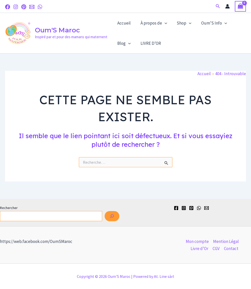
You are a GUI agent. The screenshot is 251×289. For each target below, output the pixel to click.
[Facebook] (7, 6)
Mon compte (197, 241)
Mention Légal (226, 241)
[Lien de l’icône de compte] (227, 6)
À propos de (152, 23)
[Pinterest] (23, 6)
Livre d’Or (199, 248)
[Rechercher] (112, 216)
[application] (162, 23)
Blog (123, 43)
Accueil (123, 23)
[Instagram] (15, 6)
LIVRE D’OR (149, 43)
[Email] (31, 6)
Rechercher (9, 207)
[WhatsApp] (39, 6)
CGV (216, 248)
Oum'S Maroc (57, 30)
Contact (231, 248)
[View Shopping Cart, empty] (240, 6)
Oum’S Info (210, 23)
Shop (181, 23)
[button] (218, 6)
